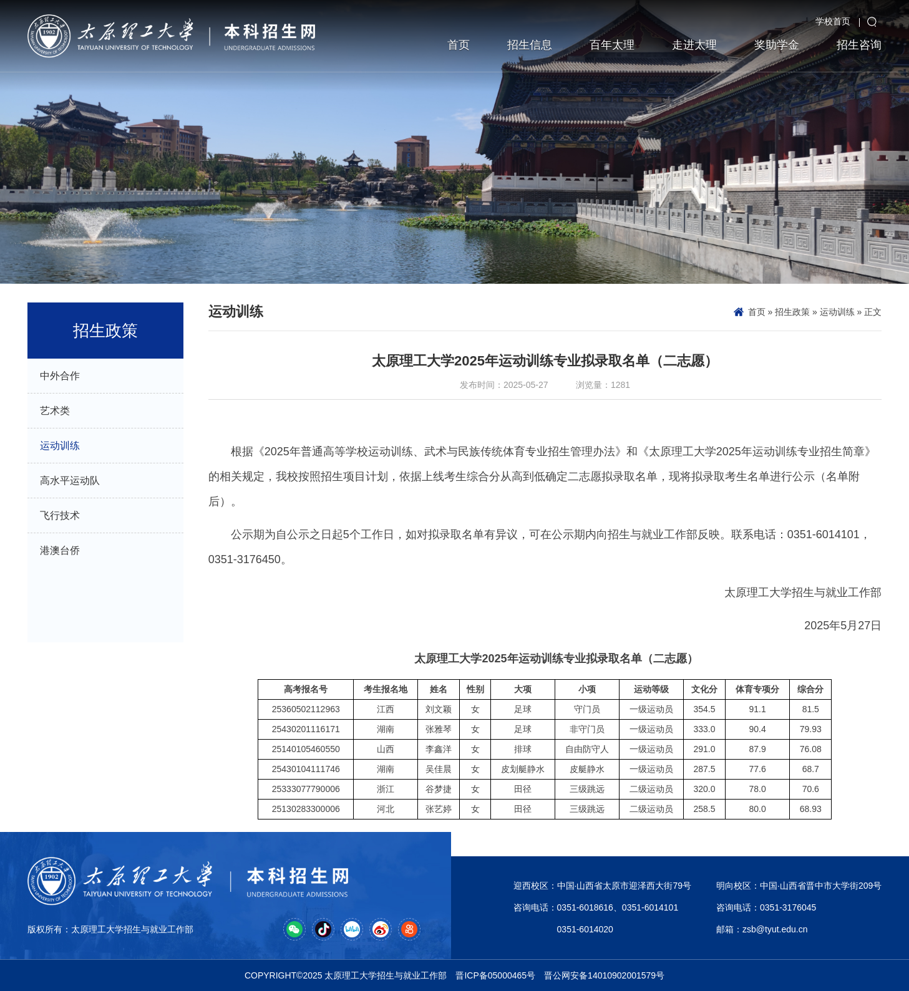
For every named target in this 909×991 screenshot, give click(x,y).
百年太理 (612, 45)
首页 (458, 45)
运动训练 (837, 312)
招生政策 (792, 312)
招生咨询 (859, 45)
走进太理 (694, 45)
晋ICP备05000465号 (495, 975)
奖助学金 (776, 45)
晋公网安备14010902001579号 (604, 975)
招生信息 (529, 45)
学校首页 (832, 21)
